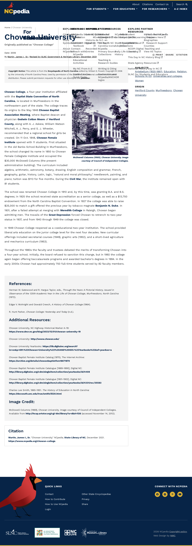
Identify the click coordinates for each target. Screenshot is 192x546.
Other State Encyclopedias (96, 494)
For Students (96, 9)
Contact (49, 494)
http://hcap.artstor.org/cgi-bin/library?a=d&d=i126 (53, 413)
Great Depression (59, 214)
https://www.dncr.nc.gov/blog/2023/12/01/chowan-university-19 (45, 331)
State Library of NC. (75, 437)
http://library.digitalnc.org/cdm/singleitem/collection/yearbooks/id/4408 (49, 371)
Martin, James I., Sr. (18, 57)
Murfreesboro (164, 90)
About (136, 4)
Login (48, 509)
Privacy (85, 499)
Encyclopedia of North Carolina (63, 71)
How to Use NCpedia (56, 504)
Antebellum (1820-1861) (149, 71)
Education (170, 71)
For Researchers (154, 9)
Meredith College (71, 210)
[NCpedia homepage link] (17, 8)
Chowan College (14, 91)
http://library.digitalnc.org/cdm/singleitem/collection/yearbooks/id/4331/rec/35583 (55, 382)
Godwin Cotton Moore (31, 119)
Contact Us (161, 4)
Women (139, 80)
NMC (172, 535)
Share (170, 55)
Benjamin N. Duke (106, 205)
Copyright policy (178, 531)
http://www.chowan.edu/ (45, 339)
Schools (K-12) (143, 76)
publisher (85, 78)
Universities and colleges (168, 76)
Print (157, 55)
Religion (182, 71)
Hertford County (145, 90)
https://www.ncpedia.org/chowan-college (31, 441)
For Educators (124, 9)
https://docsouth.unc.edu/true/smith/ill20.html (35, 393)
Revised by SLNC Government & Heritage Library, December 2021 (63, 57)
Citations (147, 4)
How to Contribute (55, 499)
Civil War (75, 178)
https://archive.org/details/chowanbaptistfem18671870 (39, 361)
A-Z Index (181, 9)
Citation (182, 54)
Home (7, 27)
